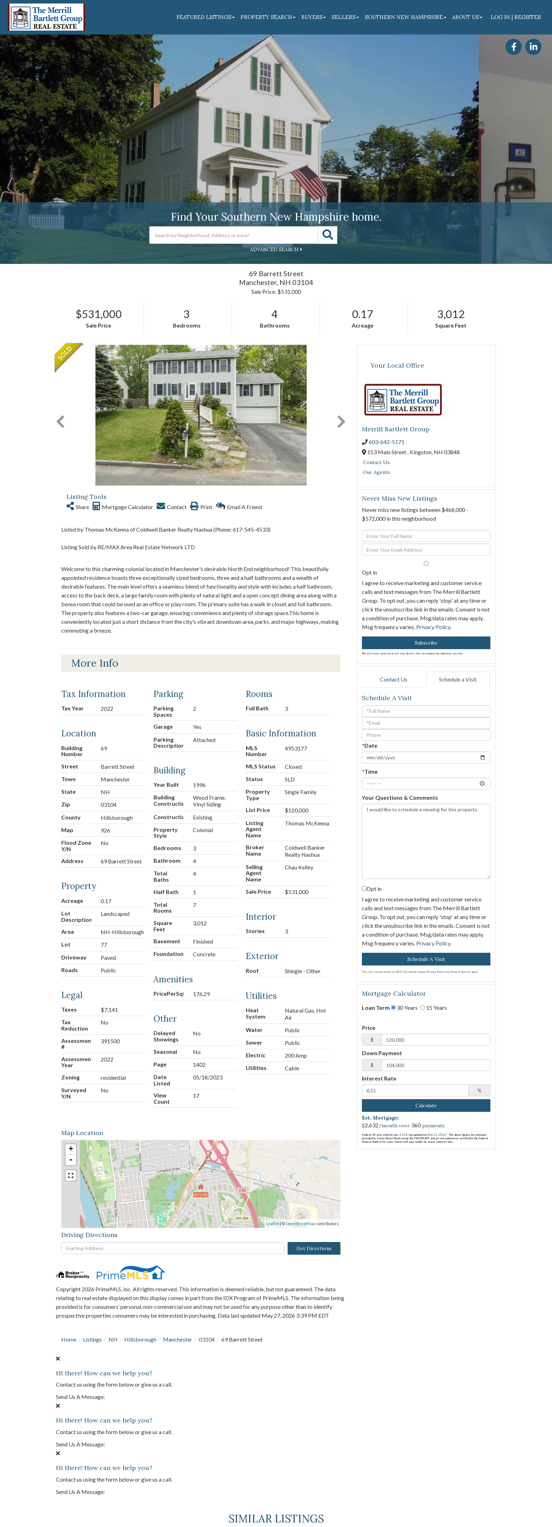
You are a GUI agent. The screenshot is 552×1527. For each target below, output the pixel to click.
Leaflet (272, 1083)
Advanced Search (274, 249)
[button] (327, 235)
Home (68, 1199)
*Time (370, 771)
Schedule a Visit (458, 679)
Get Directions (314, 1108)
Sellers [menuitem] (345, 17)
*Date (369, 745)
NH (113, 1199)
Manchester (177, 1199)
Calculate (426, 1105)
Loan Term (376, 1007)
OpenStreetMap (300, 1083)
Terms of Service (461, 972)
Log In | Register (516, 17)
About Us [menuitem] (467, 17)
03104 (207, 1199)
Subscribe (426, 643)
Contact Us (376, 462)
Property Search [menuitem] (268, 17)
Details (139, 1471)
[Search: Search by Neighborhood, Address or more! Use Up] (233, 235)
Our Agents (376, 472)
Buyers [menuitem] (313, 17)
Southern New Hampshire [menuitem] (405, 17)
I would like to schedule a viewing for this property (426, 841)
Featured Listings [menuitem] (205, 17)
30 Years (404, 1007)
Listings (92, 1199)
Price (368, 1027)
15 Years (433, 1007)
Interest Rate (379, 1078)
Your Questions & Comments (400, 797)
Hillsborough (140, 1199)
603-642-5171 (386, 441)
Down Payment (382, 1053)
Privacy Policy (433, 626)
